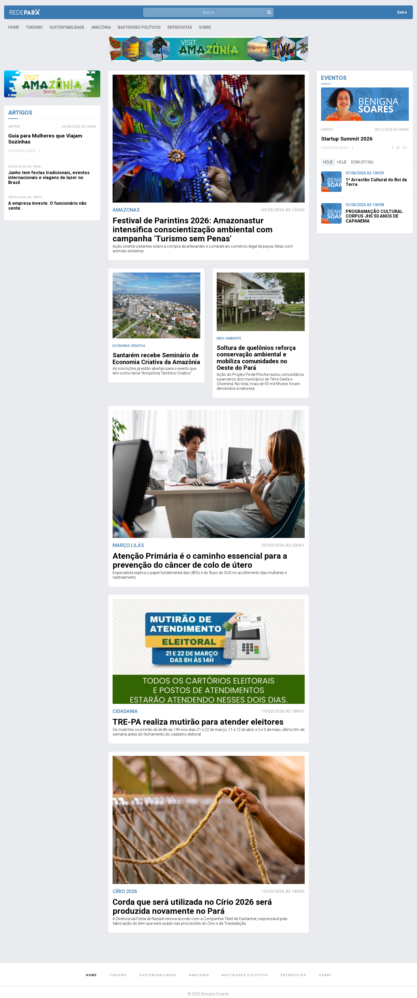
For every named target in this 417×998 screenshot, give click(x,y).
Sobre (205, 27)
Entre (402, 12)
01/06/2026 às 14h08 (365, 205)
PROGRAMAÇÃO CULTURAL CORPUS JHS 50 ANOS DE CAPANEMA (374, 216)
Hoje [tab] (328, 162)
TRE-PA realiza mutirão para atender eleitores (198, 713)
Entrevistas (180, 27)
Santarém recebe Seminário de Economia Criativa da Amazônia (152, 358)
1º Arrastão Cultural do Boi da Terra (376, 182)
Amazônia (101, 27)
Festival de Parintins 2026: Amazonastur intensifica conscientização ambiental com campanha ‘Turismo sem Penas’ (193, 229)
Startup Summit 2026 (347, 138)
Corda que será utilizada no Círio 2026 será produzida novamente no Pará (192, 897)
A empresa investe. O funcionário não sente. (47, 206)
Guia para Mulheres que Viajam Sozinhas (47, 138)
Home (13, 27)
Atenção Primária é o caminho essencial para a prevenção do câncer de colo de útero (200, 551)
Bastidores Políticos (139, 27)
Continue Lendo (22, 151)
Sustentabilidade (66, 27)
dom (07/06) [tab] (362, 162)
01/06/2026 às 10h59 (365, 173)
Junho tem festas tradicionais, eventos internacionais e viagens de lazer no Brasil (49, 177)
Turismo (34, 27)
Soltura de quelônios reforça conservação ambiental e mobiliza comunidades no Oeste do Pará (259, 353)
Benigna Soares (215, 985)
